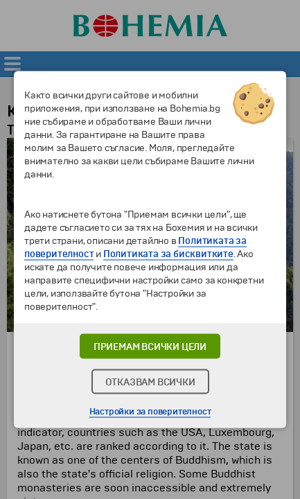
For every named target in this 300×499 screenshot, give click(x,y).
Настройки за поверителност (150, 411)
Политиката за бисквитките (168, 254)
